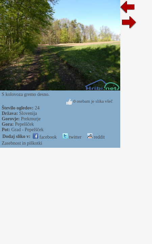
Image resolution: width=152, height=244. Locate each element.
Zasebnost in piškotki (22, 143)
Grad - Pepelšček (27, 129)
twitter (71, 137)
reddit (96, 137)
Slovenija (28, 113)
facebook (45, 137)
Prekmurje (31, 118)
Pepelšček (24, 124)
